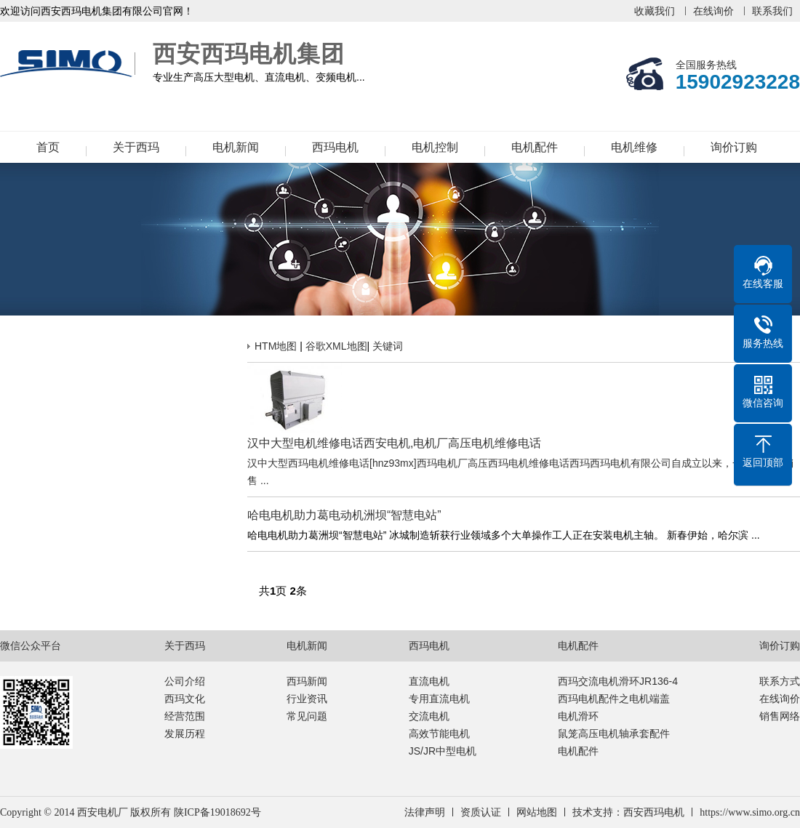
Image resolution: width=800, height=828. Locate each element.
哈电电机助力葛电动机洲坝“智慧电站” (344, 515)
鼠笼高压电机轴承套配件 (614, 733)
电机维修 (634, 147)
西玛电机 (335, 147)
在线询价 (713, 11)
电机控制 (435, 147)
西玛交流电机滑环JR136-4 (618, 681)
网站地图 (536, 812)
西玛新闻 (307, 681)
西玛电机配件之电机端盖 (614, 698)
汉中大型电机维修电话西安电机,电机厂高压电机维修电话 (394, 443)
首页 (48, 147)
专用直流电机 (439, 698)
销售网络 (779, 716)
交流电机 (429, 716)
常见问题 (307, 716)
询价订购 (734, 147)
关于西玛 (136, 147)
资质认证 (480, 812)
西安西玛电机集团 (69, 64)
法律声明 (424, 812)
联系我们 (772, 11)
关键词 (387, 346)
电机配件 (534, 147)
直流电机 (429, 681)
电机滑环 (578, 716)
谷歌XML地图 (336, 346)
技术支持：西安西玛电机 (628, 812)
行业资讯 (307, 698)
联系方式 (779, 681)
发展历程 (184, 733)
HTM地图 (276, 346)
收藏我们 (654, 11)
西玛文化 (184, 698)
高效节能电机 (439, 733)
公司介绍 (184, 681)
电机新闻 (235, 147)
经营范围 (184, 716)
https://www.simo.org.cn (750, 812)
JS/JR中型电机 (442, 751)
